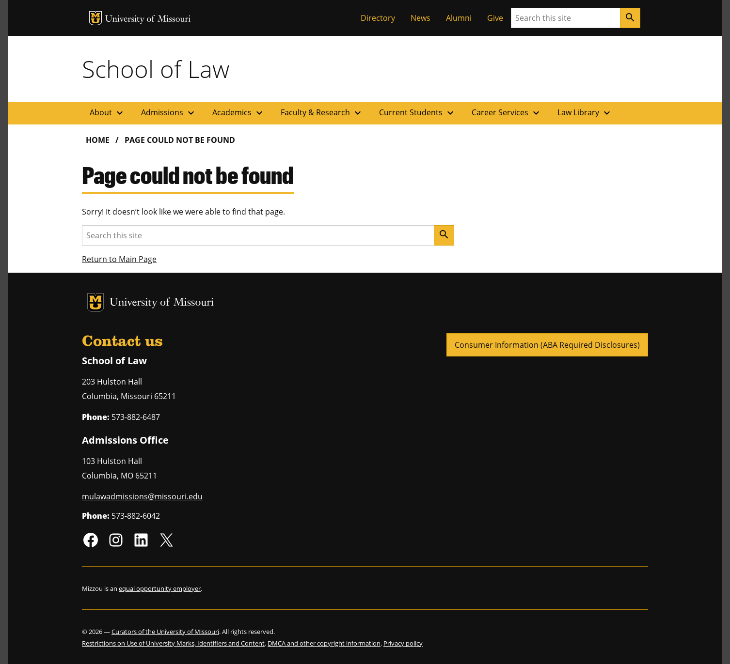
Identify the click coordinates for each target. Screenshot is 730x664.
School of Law (155, 69)
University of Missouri (148, 20)
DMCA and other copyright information (324, 643)
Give (495, 18)
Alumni (459, 18)
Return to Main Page (119, 259)
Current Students (417, 113)
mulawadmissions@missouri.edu (142, 496)
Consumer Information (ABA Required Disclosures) (547, 345)
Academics (238, 113)
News (420, 18)
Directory (378, 18)
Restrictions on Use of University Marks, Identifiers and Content (173, 643)
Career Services (507, 113)
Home (98, 140)
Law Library (585, 113)
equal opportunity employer (160, 588)
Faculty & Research (322, 113)
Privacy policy (403, 643)
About (108, 113)
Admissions (169, 113)
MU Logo (95, 18)
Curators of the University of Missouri (165, 631)
